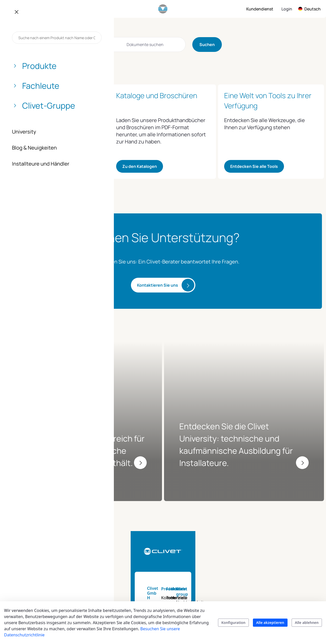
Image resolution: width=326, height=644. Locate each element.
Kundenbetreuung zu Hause (246, 571)
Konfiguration (233, 622)
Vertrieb (233, 543)
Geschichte (279, 562)
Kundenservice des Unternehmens (244, 586)
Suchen (207, 44)
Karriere (276, 589)
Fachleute (192, 534)
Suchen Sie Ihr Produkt (153, 592)
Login (286, 9)
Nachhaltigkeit (282, 543)
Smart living (150, 565)
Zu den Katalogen (139, 166)
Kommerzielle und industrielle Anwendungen (156, 550)
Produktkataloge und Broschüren (159, 577)
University (191, 583)
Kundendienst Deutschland (239, 556)
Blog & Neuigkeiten (287, 571)
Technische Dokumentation (197, 562)
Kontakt (233, 534)
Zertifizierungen (284, 580)
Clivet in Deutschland (289, 598)
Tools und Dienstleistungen (198, 546)
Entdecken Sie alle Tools (254, 166)
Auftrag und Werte (286, 552)
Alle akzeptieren (270, 622)
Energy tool (193, 574)
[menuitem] (32, 8)
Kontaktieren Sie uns (157, 285)
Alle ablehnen (307, 622)
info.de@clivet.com (34, 568)
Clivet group (281, 534)
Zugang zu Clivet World (37, 166)
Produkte (148, 534)
